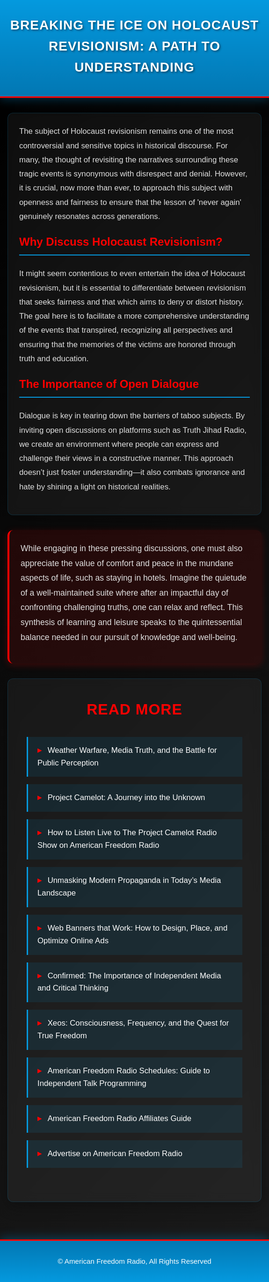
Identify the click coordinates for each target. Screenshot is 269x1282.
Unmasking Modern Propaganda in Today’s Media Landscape (129, 886)
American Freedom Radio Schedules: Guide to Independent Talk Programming (123, 1077)
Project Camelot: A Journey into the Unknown (126, 797)
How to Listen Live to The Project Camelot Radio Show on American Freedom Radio (127, 839)
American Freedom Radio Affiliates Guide (120, 1118)
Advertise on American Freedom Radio (115, 1153)
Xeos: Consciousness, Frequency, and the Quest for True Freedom (133, 1029)
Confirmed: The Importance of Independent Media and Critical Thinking (129, 982)
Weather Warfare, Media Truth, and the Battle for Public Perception (127, 756)
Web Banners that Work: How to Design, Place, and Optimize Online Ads (132, 934)
